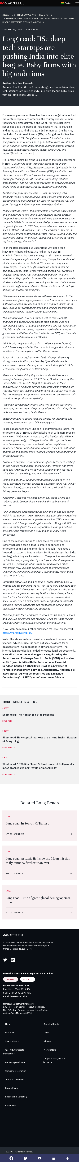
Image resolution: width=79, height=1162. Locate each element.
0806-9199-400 (23, 989)
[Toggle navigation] (77, 3)
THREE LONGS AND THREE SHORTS (34, 14)
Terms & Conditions (14, 1079)
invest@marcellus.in (19, 996)
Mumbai (10, 979)
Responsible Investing (16, 1096)
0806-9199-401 (23, 992)
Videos (47, 1041)
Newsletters (50, 1050)
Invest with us (12, 1041)
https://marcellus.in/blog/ (17, 632)
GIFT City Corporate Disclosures (13, 1052)
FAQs (46, 1032)
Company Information (15, 1071)
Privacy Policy (11, 1088)
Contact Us (10, 1105)
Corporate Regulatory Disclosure (53, 1060)
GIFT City (28, 979)
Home (8, 1024)
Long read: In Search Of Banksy (27, 823)
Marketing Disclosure (15, 1062)
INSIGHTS (7, 14)
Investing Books (51, 1024)
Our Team (9, 1032)
